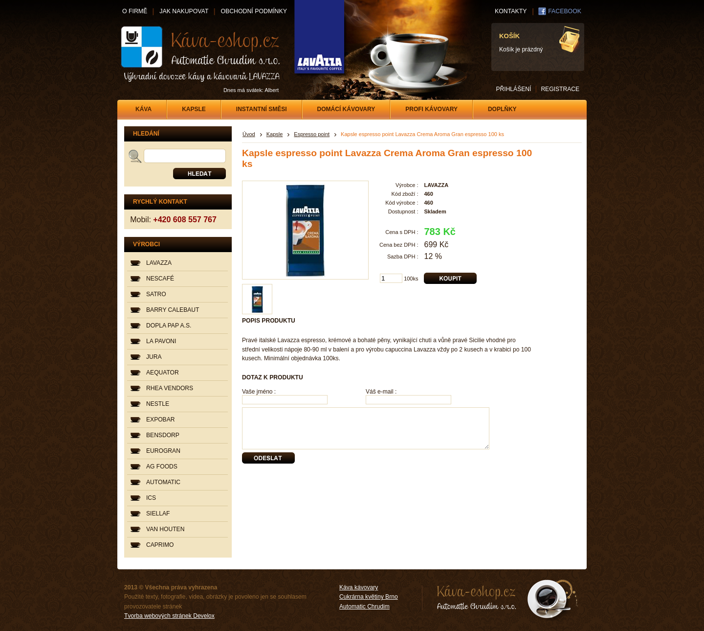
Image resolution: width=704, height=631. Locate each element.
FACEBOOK (564, 11)
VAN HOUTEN (165, 529)
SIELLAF (158, 513)
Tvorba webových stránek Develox (169, 615)
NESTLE (157, 403)
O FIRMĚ (134, 11)
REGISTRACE (560, 89)
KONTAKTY (511, 11)
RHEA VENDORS (169, 388)
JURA (154, 356)
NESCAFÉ (160, 278)
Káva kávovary (358, 587)
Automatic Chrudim (364, 606)
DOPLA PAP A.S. (168, 325)
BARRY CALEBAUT (172, 309)
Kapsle (274, 134)
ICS (151, 497)
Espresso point (312, 134)
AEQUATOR (162, 372)
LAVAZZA (159, 262)
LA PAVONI (161, 341)
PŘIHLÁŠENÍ (513, 89)
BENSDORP (162, 435)
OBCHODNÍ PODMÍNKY (253, 11)
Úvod (248, 134)
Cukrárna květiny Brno (368, 596)
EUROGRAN (163, 450)
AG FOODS (161, 466)
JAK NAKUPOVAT (183, 11)
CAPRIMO (160, 544)
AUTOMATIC (163, 482)
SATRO (156, 294)
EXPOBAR (160, 419)
